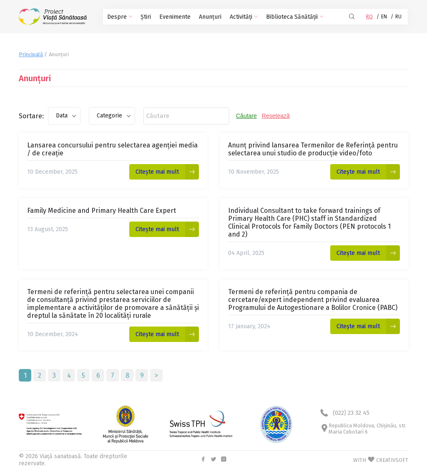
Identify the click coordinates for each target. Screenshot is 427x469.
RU (398, 17)
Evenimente (175, 16)
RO (369, 17)
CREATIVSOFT (392, 460)
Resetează (276, 115)
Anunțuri (210, 16)
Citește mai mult (157, 171)
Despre (119, 16)
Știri (146, 16)
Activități (244, 16)
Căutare (246, 115)
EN (384, 17)
